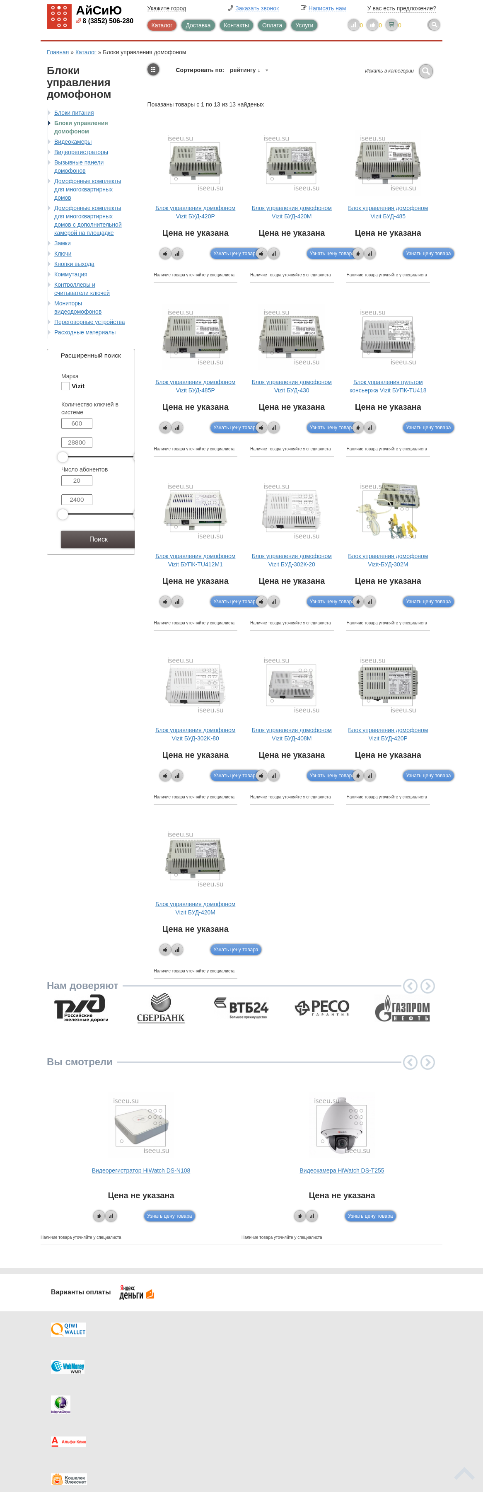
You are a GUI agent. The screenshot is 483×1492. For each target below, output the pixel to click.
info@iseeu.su (385, 1414)
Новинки (275, 1390)
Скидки (72, 1407)
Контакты (236, 25)
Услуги (304, 25)
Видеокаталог (283, 1374)
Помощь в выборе (188, 1390)
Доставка (198, 25)
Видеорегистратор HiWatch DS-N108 (141, 1170)
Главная (58, 52)
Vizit (78, 385)
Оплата (272, 25)
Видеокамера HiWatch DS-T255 (341, 1170)
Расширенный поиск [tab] (86, 355)
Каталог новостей (187, 1374)
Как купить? (79, 1390)
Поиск (98, 539)
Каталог (162, 25)
